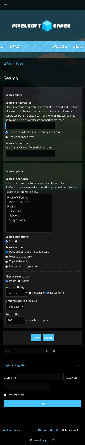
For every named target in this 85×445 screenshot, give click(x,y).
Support (29, 215)
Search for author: (17, 143)
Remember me (15, 395)
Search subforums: (17, 236)
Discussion (29, 211)
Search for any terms (20, 137)
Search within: (14, 247)
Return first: (13, 314)
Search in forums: (16, 179)
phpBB (49, 440)
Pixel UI (29, 206)
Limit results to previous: (21, 301)
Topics (24, 281)
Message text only (18, 256)
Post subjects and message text (27, 251)
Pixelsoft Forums (29, 197)
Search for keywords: (18, 102)
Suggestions (29, 220)
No (18, 241)
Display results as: (17, 276)
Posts (10, 281)
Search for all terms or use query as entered (33, 132)
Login (7, 365)
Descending (55, 292)
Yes (9, 241)
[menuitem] (14, 46)
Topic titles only (16, 261)
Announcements (29, 202)
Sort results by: (15, 287)
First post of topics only (22, 266)
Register (20, 365)
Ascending (37, 292)
